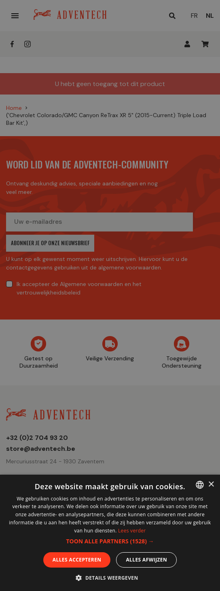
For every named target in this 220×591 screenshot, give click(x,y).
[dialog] (110, 295)
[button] (110, 541)
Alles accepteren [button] (77, 559)
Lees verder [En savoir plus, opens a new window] (132, 530)
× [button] (211, 485)
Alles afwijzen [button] (146, 559)
